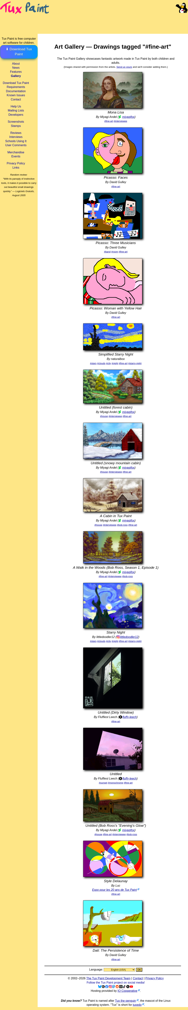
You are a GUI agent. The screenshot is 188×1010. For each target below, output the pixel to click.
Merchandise (16, 152)
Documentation (16, 91)
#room (114, 251)
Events (15, 156)
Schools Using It (16, 141)
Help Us (16, 106)
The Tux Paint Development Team (108, 978)
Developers (15, 114)
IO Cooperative (127, 990)
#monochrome (115, 782)
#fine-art (108, 121)
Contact (16, 99)
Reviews (15, 132)
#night (115, 363)
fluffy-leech (129, 717)
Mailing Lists (16, 110)
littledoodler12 (129, 637)
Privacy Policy (16, 163)
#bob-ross (122, 525)
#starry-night (134, 363)
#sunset (103, 782)
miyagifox (128, 116)
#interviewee (120, 121)
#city (108, 363)
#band (107, 251)
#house (104, 416)
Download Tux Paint (16, 82)
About (16, 63)
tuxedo (137, 1004)
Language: (96, 969)
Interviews (15, 136)
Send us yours (124, 67)
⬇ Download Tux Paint (19, 51)
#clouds (101, 363)
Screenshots (16, 121)
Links (15, 167)
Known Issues (16, 95)
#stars (93, 363)
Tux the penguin (125, 1000)
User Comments (16, 145)
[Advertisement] (119, 20)
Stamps (16, 125)
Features (16, 71)
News (15, 67)
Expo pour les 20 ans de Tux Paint (114, 889)
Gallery (16, 75)
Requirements (16, 87)
